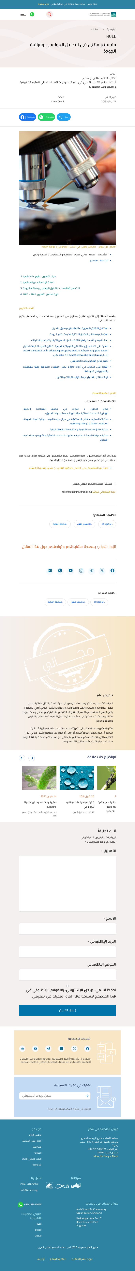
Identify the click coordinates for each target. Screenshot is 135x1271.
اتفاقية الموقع (58, 1259)
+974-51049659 (32, 1204)
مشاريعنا (37, 1147)
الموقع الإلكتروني (101, 965)
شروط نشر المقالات (82, 1259)
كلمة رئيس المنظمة (31, 1141)
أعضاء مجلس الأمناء (31, 1159)
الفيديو (38, 1230)
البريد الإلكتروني (102, 942)
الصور (39, 1224)
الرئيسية (111, 29)
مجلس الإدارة (35, 1135)
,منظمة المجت (60, 524)
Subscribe (86, 1098)
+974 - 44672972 (29, 1184)
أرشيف (40, 1259)
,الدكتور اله (107, 524)
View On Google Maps (106, 1156)
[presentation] (22, 758)
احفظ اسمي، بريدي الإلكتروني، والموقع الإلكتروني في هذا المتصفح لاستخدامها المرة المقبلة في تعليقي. (71, 993)
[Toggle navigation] (20, 14)
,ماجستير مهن (84, 524)
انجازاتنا (37, 1153)
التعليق (108, 851)
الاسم (110, 919)
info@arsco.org (29, 1190)
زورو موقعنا (43, 4)
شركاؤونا (36, 1165)
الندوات (38, 1236)
